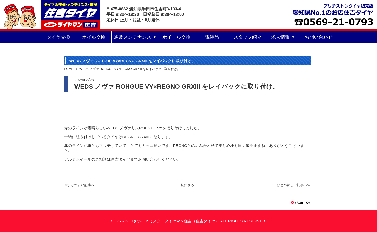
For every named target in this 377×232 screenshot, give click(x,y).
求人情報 (280, 37)
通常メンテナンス (132, 37)
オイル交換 (93, 37)
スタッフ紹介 (248, 37)
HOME (68, 69)
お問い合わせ (319, 37)
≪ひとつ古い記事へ (79, 185)
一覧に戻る (185, 185)
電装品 (212, 37)
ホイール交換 (176, 37)
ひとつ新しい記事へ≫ (294, 185)
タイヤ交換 (58, 37)
